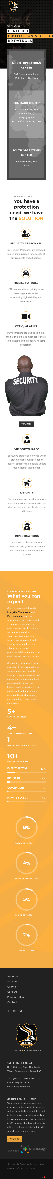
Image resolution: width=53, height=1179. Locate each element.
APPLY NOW (15, 1139)
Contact (12, 1002)
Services (12, 981)
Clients (11, 986)
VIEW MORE (26, 431)
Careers (12, 992)
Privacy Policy (15, 997)
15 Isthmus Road (19, 1067)
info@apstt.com (22, 1086)
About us (12, 976)
